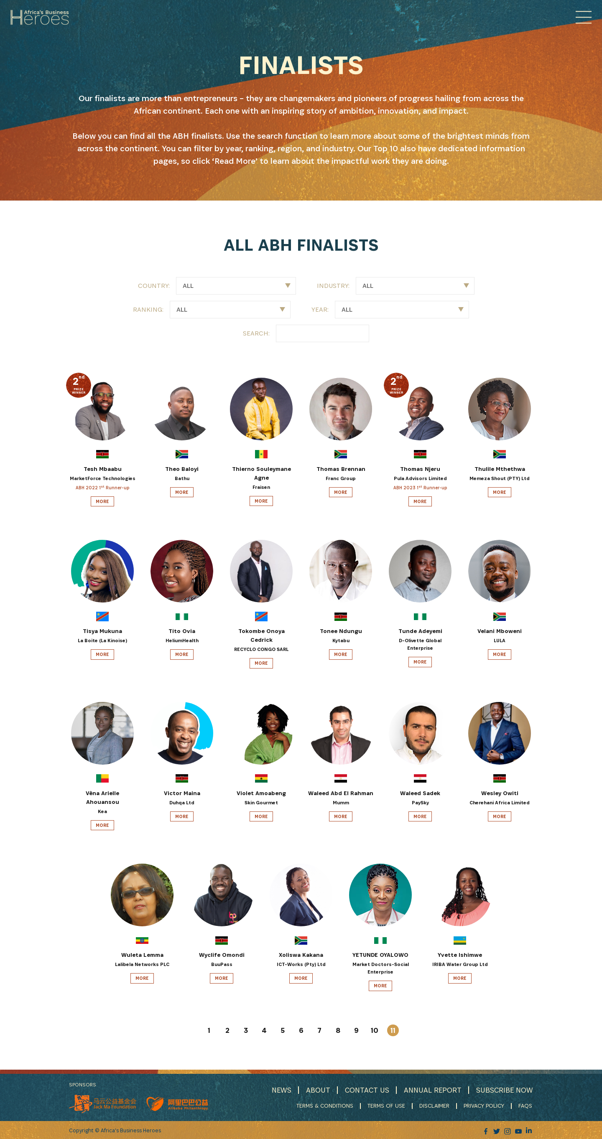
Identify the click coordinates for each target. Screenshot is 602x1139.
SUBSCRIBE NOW (504, 1090)
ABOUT (316, 1090)
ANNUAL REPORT (432, 1090)
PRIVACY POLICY (484, 1105)
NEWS (279, 1090)
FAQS (526, 1105)
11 (392, 1030)
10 (374, 1030)
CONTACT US (365, 1090)
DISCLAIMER (435, 1105)
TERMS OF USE (387, 1105)
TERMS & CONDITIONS (325, 1105)
